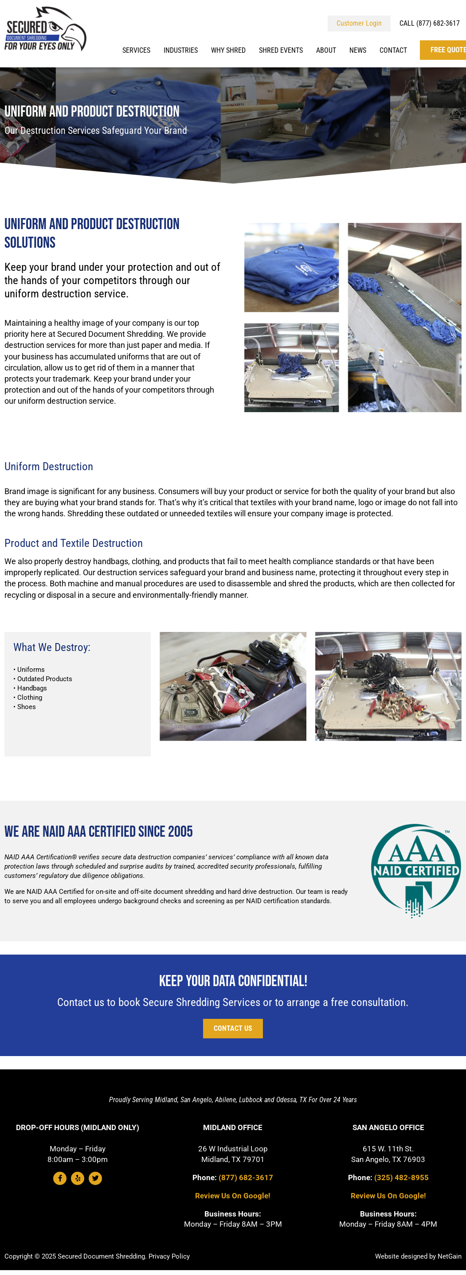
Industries (181, 50)
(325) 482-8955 (401, 1177)
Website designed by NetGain (418, 1256)
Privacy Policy (169, 1256)
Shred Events (281, 50)
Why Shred (228, 50)
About (326, 50)
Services (136, 50)
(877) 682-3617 (246, 1177)
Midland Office (232, 1127)
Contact (393, 50)
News (357, 50)
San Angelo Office (388, 1127)
